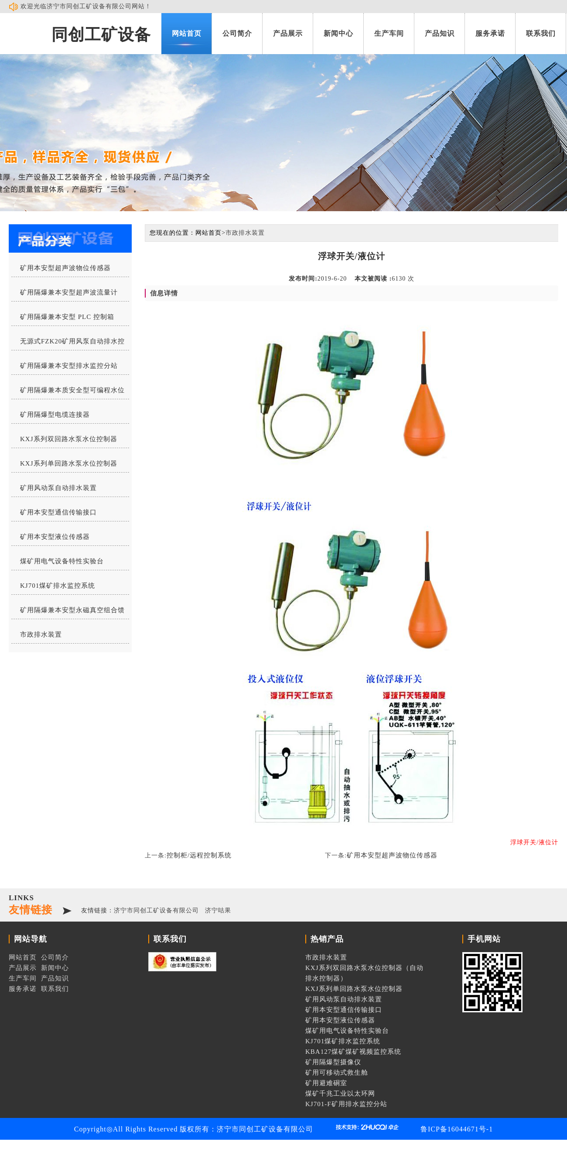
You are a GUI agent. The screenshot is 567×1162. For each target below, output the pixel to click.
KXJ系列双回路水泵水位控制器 (68, 438)
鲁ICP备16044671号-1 (456, 1129)
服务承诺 (490, 33)
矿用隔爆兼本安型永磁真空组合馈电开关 (68, 613)
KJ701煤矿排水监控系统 (57, 585)
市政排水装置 (41, 634)
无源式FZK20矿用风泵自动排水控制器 (68, 344)
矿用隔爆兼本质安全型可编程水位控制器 (68, 393)
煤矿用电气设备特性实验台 (62, 561)
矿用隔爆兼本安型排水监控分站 (69, 365)
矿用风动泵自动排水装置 (58, 487)
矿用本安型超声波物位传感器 (65, 267)
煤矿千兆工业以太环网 (340, 1093)
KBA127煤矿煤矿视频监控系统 (353, 1051)
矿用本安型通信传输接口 (58, 512)
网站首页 (187, 33)
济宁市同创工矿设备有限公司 (156, 910)
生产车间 (389, 33)
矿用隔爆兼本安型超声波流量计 (69, 292)
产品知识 (439, 33)
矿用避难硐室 (326, 1083)
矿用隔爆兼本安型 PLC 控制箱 (67, 316)
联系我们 (541, 33)
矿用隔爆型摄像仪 (333, 1062)
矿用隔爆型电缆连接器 (55, 414)
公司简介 (237, 33)
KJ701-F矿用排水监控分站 (346, 1103)
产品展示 (288, 33)
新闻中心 (338, 33)
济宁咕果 (218, 910)
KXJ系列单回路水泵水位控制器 (68, 463)
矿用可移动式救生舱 (336, 1072)
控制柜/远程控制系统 (199, 855)
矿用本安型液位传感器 (55, 536)
